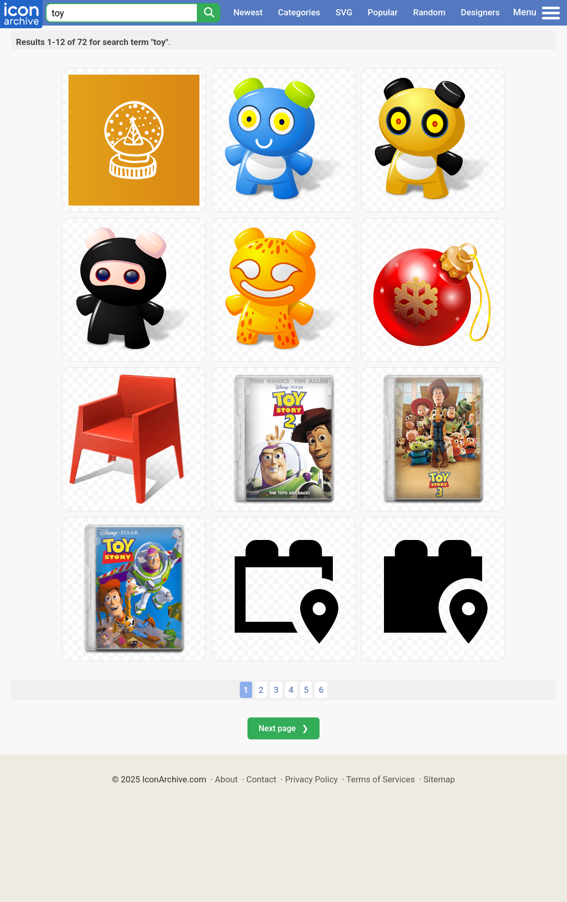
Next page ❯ (283, 728)
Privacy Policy (311, 779)
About (226, 779)
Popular (383, 12)
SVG (343, 12)
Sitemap (439, 779)
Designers (480, 12)
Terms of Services (380, 779)
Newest (247, 12)
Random (429, 12)
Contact (261, 779)
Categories (299, 12)
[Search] (208, 12)
